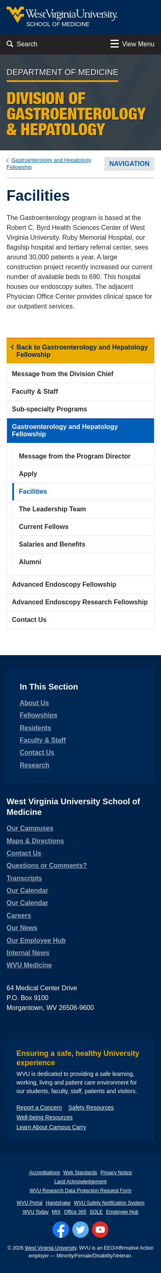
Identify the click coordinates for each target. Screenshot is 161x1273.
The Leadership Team (52, 509)
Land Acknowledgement (80, 1182)
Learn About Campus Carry (51, 1127)
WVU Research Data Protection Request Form (80, 1191)
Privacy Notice (116, 1172)
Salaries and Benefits (52, 544)
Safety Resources (91, 1107)
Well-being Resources (44, 1117)
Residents (35, 727)
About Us (34, 702)
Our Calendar (27, 890)
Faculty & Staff (35, 391)
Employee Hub (122, 1212)
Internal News (28, 952)
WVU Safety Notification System (109, 1203)
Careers (19, 915)
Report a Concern (39, 1107)
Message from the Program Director (75, 456)
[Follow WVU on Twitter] (80, 1229)
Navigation (129, 163)
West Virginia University (50, 1248)
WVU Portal (30, 1203)
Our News (22, 927)
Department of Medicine (62, 72)
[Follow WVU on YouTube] (100, 1229)
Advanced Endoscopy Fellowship (64, 584)
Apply (28, 473)
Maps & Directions (35, 840)
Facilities (33, 491)
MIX (56, 1212)
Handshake (58, 1203)
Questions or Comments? (47, 865)
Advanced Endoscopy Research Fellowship (80, 602)
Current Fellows (44, 526)
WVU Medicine (29, 965)
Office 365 (75, 1212)
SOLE (96, 1212)
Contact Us (29, 619)
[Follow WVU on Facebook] (61, 1229)
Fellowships (39, 715)
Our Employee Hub (36, 940)
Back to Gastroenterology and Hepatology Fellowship (82, 351)
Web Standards (80, 1172)
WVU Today (35, 1212)
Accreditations (44, 1172)
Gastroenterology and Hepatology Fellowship (65, 430)
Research (34, 765)
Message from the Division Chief (62, 373)
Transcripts (24, 878)
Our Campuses (30, 828)
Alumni (30, 561)
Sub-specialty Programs (49, 409)
